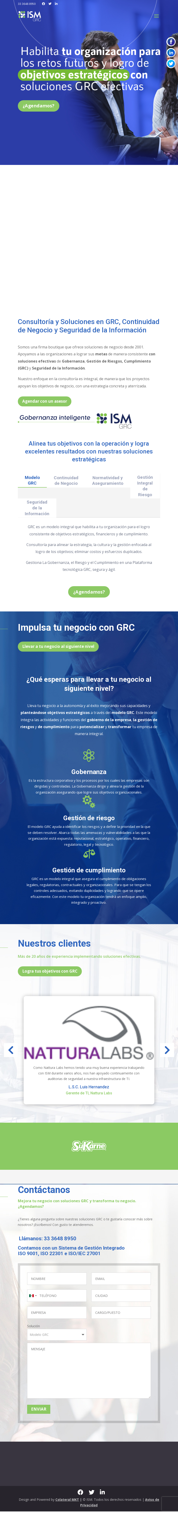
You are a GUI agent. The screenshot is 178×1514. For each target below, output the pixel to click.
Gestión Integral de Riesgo (145, 487)
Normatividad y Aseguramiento (107, 481)
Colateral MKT (67, 1502)
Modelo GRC (32, 481)
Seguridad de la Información (37, 509)
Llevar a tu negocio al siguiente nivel (58, 649)
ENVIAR (38, 1411)
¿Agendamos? (41, 106)
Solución (33, 1328)
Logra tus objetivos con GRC (49, 973)
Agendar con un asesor (44, 402)
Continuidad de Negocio (66, 481)
